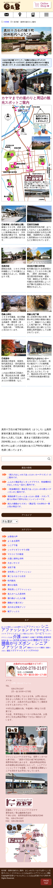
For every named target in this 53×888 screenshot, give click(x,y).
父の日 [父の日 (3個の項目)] (30, 640)
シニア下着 (13, 545)
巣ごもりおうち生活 (16, 576)
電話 (33, 15)
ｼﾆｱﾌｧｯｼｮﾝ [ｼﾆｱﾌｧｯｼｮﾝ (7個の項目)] (33, 650)
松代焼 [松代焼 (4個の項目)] (16, 640)
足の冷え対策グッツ (16, 607)
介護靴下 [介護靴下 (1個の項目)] (33, 637)
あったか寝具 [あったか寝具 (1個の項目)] (6, 627)
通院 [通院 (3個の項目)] (8, 651)
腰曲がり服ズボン (15, 602)
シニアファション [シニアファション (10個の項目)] (30, 626)
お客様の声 (13, 536)
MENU (46, 15)
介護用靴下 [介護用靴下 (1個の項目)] (25, 637)
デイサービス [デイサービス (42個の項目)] (39, 630)
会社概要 (19, 15)
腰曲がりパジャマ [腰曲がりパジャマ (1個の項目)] (33, 647)
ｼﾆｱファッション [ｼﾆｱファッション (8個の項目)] (19, 650)
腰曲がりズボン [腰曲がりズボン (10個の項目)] (41, 640)
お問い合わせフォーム (21, 683)
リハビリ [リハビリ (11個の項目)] (40, 633)
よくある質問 (14, 541)
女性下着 (12, 567)
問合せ (6, 15)
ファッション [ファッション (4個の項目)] (13, 633)
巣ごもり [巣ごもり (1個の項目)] (10, 640)
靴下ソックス (14, 611)
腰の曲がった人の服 (16, 598)
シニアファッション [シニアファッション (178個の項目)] (25, 628)
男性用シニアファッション (19, 589)
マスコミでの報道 (15, 554)
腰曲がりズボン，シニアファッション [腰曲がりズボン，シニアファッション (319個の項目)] (24, 645)
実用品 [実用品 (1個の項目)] (3, 640)
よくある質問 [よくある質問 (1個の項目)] (16, 627)
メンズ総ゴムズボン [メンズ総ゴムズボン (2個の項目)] (26, 634)
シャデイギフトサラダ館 (18, 550)
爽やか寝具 (13, 585)
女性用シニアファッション (19, 572)
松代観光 (12, 580)
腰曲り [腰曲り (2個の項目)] (43, 648)
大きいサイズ (14, 563)
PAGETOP (46, 881)
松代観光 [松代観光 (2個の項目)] (23, 640)
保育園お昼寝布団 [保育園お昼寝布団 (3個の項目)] (43, 637)
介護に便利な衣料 (15, 558)
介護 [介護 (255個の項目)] (17, 636)
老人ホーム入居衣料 (16, 594)
